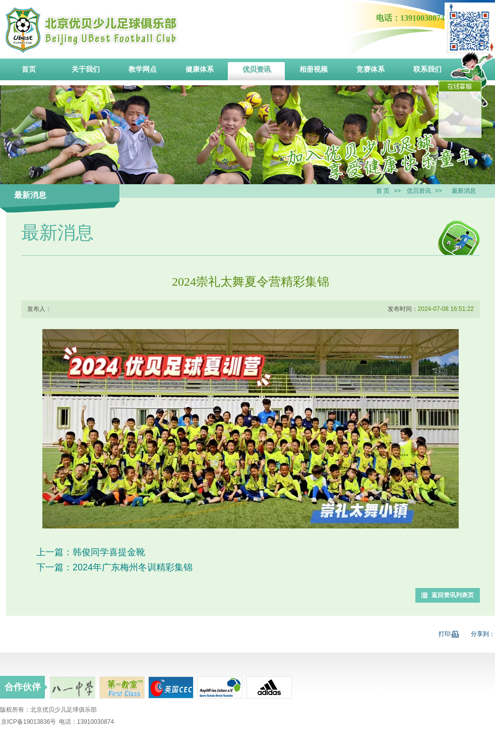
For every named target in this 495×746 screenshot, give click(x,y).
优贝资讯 (419, 190)
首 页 (383, 190)
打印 (449, 633)
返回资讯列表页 (452, 595)
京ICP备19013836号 (28, 721)
